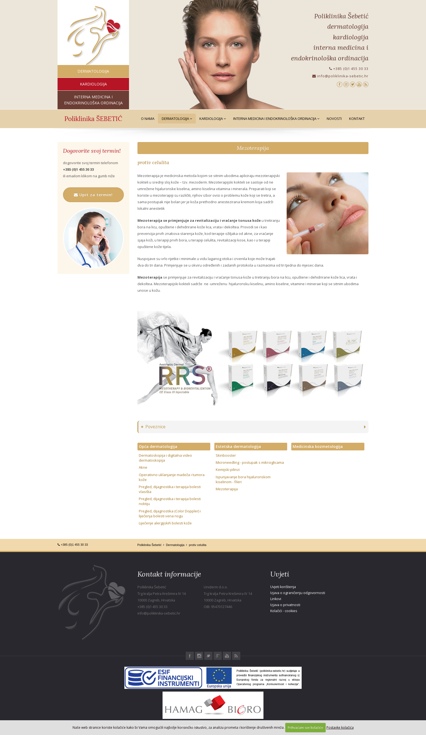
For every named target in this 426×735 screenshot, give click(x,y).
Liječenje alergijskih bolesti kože (165, 523)
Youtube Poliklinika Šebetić (227, 656)
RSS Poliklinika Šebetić (236, 656)
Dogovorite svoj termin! (92, 150)
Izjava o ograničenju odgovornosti (297, 593)
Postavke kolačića (340, 727)
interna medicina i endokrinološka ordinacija (93, 99)
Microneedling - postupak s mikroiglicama (250, 462)
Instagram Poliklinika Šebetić (199, 656)
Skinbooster (226, 455)
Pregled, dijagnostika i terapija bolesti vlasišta (170, 489)
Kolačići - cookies (283, 611)
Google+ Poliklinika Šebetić (218, 656)
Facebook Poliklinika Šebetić (190, 656)
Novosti (334, 118)
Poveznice (153, 427)
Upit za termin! (93, 194)
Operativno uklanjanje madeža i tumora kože (172, 477)
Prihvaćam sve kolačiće (305, 727)
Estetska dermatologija (238, 446)
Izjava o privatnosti (285, 605)
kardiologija (93, 84)
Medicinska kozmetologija (318, 446)
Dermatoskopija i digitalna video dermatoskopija (165, 458)
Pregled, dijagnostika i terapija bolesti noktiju (170, 501)
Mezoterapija (253, 147)
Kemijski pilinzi (228, 469)
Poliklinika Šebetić (149, 545)
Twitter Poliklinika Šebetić (208, 656)
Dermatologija (177, 118)
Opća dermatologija (158, 446)
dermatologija (93, 71)
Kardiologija (212, 118)
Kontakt (357, 118)
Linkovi (275, 599)
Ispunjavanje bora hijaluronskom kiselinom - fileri (243, 479)
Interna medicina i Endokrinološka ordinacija (276, 118)
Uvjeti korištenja (283, 587)
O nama (147, 118)
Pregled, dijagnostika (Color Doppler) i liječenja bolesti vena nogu (170, 513)
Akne (143, 467)
